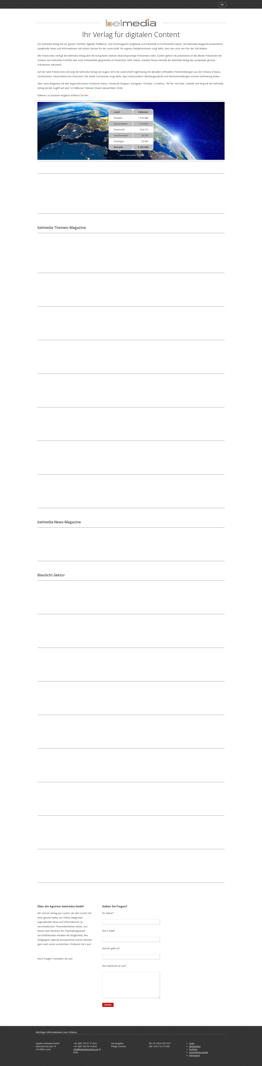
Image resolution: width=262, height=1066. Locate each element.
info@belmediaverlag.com (86, 1049)
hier (86, 95)
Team (191, 1043)
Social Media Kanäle (198, 1052)
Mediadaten (195, 1046)
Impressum (194, 1055)
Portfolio (193, 1049)
